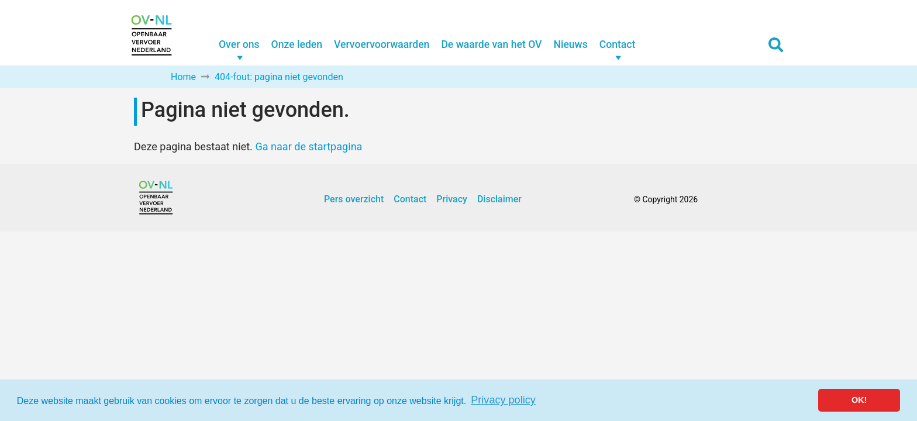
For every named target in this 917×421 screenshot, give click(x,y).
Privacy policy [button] (503, 400)
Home (183, 76)
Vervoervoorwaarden (381, 44)
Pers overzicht (354, 199)
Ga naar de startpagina (308, 146)
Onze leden (296, 44)
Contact (617, 44)
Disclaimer (499, 199)
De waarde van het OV (491, 44)
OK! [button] (859, 400)
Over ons (239, 44)
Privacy (451, 199)
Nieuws (570, 44)
